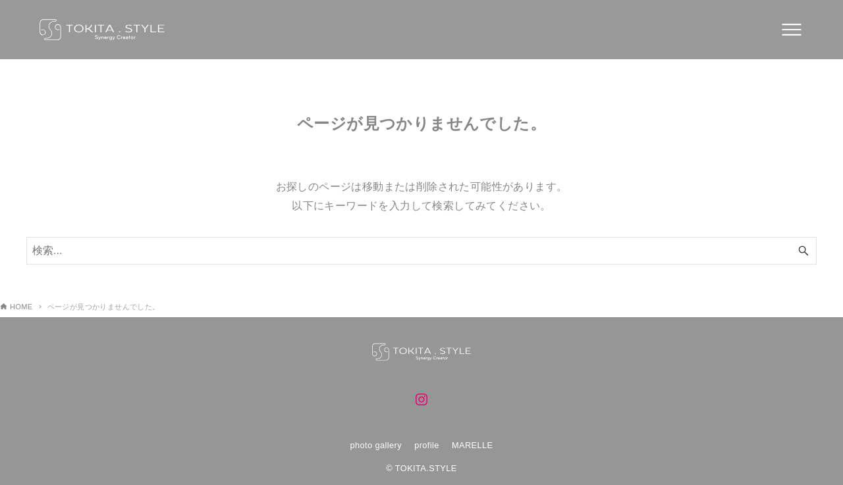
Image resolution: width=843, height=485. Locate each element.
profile (426, 445)
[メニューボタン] (791, 30)
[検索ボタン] (803, 251)
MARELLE (472, 445)
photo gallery (375, 445)
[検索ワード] (421, 251)
